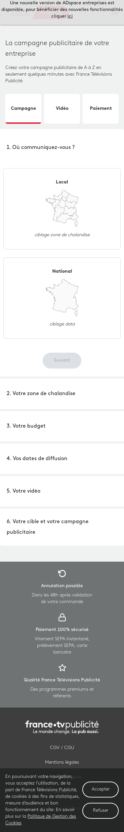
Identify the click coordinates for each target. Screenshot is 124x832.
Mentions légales (62, 762)
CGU (69, 747)
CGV (55, 747)
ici (70, 16)
